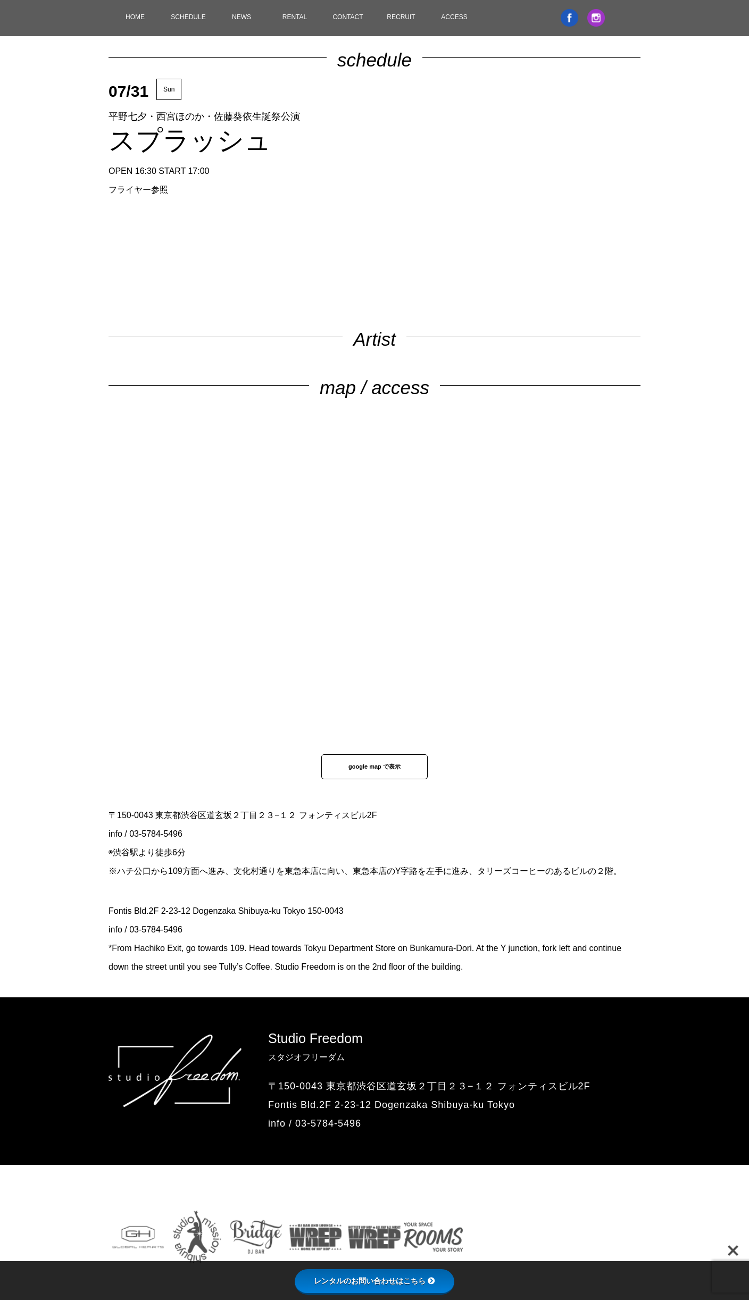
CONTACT (347, 17)
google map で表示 (374, 766)
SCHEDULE (188, 17)
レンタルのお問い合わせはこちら (374, 1281)
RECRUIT (401, 17)
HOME (135, 17)
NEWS (241, 17)
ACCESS (454, 17)
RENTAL (294, 17)
